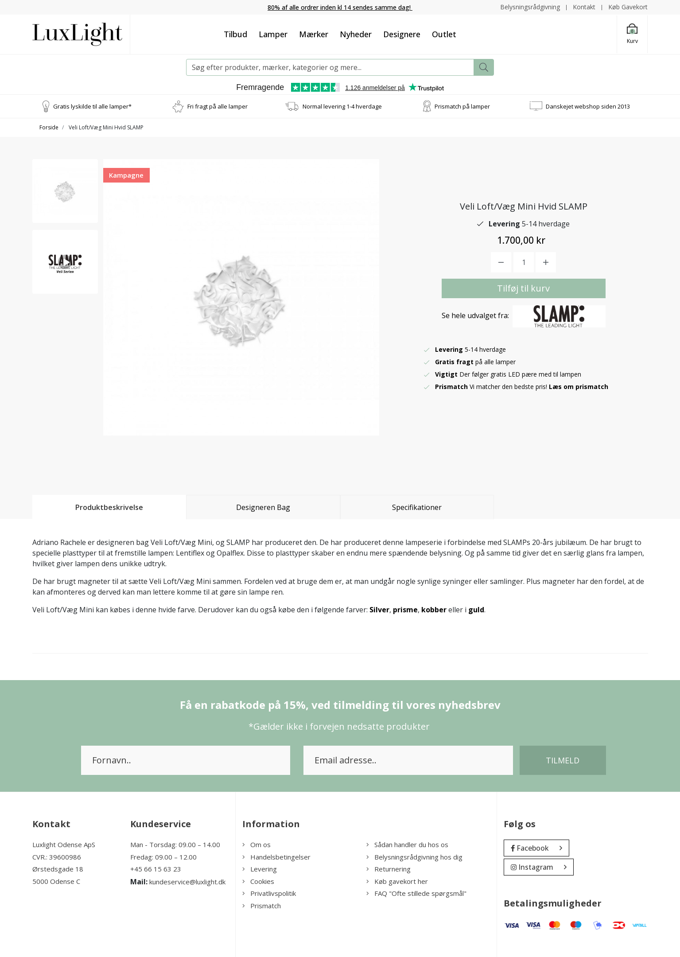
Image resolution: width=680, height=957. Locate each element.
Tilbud (235, 34)
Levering (259, 868)
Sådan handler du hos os (407, 844)
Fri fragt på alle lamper (217, 106)
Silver (379, 610)
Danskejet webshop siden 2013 (588, 106)
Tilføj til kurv (523, 288)
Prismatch (261, 905)
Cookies (258, 881)
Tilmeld (562, 760)
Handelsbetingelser (276, 856)
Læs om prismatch (578, 386)
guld (476, 610)
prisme (405, 610)
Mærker (313, 34)
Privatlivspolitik (269, 893)
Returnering (388, 868)
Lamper (273, 34)
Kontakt (584, 7)
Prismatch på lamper (462, 106)
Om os (256, 844)
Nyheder (356, 34)
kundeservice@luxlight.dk (187, 881)
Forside (48, 127)
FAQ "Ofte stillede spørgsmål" (416, 893)
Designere (401, 34)
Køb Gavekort (628, 7)
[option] (65, 191)
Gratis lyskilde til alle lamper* (92, 106)
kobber (434, 610)
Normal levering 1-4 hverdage (342, 106)
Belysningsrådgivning (530, 7)
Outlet (444, 34)
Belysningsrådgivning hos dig (414, 856)
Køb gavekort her (397, 881)
